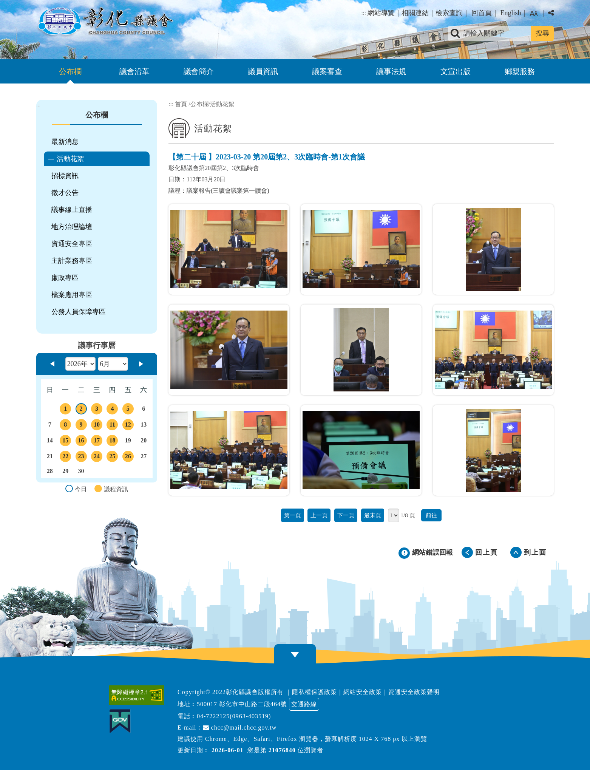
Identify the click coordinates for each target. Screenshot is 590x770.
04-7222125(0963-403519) (234, 716)
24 (96, 457)
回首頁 (481, 13)
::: (363, 13)
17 (96, 441)
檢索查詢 (449, 13)
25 (112, 457)
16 (81, 441)
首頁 (181, 104)
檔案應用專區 (71, 294)
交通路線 (304, 704)
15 (65, 441)
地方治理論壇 (71, 226)
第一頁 (292, 515)
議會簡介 (199, 71)
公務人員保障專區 (78, 311)
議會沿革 (134, 71)
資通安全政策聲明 (414, 692)
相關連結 (415, 13)
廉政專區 (65, 277)
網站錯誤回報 (432, 552)
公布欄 (70, 71)
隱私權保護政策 (314, 692)
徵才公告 (65, 192)
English (510, 13)
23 (81, 457)
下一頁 (345, 515)
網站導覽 (381, 13)
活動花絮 (70, 158)
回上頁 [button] (486, 552)
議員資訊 (263, 71)
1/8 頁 (407, 515)
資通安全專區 (71, 243)
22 (65, 457)
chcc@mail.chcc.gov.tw (240, 727)
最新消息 (65, 141)
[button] (295, 654)
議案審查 (327, 71)
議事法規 (391, 71)
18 (112, 441)
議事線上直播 (71, 209)
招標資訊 (65, 175)
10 (96, 425)
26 (128, 457)
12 (128, 425)
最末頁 (372, 515)
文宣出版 (455, 71)
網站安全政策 (362, 692)
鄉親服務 (520, 71)
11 (112, 425)
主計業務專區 (71, 260)
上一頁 (318, 515)
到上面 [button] (535, 552)
